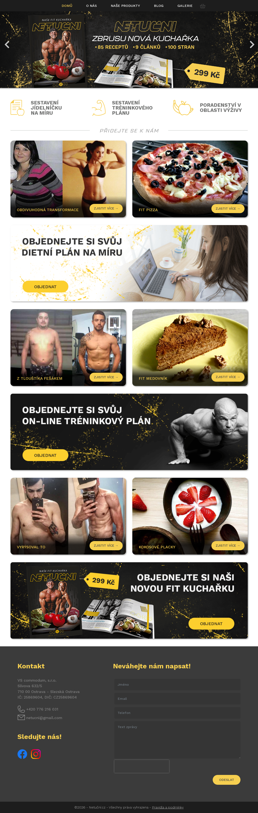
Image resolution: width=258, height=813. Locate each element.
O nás (91, 6)
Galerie (185, 6)
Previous (6, 42)
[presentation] (141, 766)
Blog (159, 6)
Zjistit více (228, 208)
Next (251, 42)
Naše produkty (125, 6)
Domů (67, 6)
